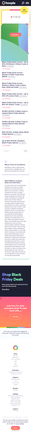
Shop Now (5, 289)
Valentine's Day (16, 399)
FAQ (15, 381)
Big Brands (15, 357)
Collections (15, 410)
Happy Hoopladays (15, 397)
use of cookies (20, 423)
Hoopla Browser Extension (15, 372)
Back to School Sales (15, 403)
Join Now (15, 316)
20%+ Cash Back (15, 359)
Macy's (23, 331)
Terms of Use (15, 382)
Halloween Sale (15, 405)
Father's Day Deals (15, 402)
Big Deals (15, 355)
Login (15, 361)
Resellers (15, 390)
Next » (26, 151)
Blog (15, 364)
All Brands (15, 366)
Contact (15, 384)
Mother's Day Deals (15, 400)
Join (15, 362)
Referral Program (15, 379)
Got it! (15, 428)
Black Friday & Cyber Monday (15, 395)
